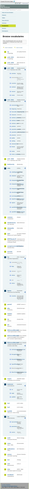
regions (13, 202)
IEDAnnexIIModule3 (12, 335)
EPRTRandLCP (11, 239)
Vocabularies (5, 25)
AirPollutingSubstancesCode (14, 349)
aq (8, 51)
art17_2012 (10, 99)
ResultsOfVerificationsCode (14, 359)
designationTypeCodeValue (14, 188)
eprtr (8, 233)
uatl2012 (14, 397)
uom (8, 463)
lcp (8, 416)
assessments (14, 105)
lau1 (8, 403)
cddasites (14, 175)
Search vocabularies (9, 47)
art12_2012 (10, 57)
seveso (9, 454)
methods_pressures (14, 117)
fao (8, 257)
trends (13, 95)
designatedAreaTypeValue (14, 180)
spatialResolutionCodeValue (14, 211)
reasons (13, 91)
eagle (13, 393)
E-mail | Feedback (6, 484)
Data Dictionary (13, 9)
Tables (3, 17)
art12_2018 (10, 62)
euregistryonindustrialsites (12, 246)
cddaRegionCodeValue (14, 172)
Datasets (4, 15)
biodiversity (10, 164)
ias (8, 319)
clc (12, 389)
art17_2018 (10, 159)
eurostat (9, 251)
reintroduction (14, 143)
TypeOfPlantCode (14, 364)
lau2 (8, 407)
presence (14, 135)
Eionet (7, 9)
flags (13, 266)
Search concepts (19, 47)
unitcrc (13, 283)
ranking (13, 140)
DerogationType (14, 354)
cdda (8, 168)
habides (9, 313)
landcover (10, 384)
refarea (13, 275)
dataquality (10, 228)
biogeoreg (14, 108)
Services (4, 28)
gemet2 (9, 304)
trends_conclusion (14, 154)
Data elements (5, 20)
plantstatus (14, 426)
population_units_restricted (14, 132)
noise (9, 443)
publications (11, 449)
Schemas (4, 23)
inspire (9, 378)
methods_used (14, 123)
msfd (8, 438)
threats (13, 146)
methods (14, 87)
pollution (14, 126)
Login (17, 3)
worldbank (10, 474)
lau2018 (9, 411)
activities (14, 73)
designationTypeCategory (14, 184)
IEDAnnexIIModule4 (12, 342)
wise (8, 469)
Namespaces (5, 31)
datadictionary (11, 222)
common (10, 217)
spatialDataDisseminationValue (14, 207)
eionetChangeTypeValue (14, 192)
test (8, 459)
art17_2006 (10, 68)
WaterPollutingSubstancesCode (14, 372)
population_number (14, 129)
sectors (13, 432)
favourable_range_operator (14, 111)
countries (14, 83)
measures (14, 114)
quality (13, 138)
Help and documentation (7, 12)
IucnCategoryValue (14, 196)
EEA (8, 1)
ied (8, 324)
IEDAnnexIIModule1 (12, 330)
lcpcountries (14, 421)
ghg (8, 308)
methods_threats (14, 120)
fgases (9, 290)
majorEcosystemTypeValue (14, 199)
